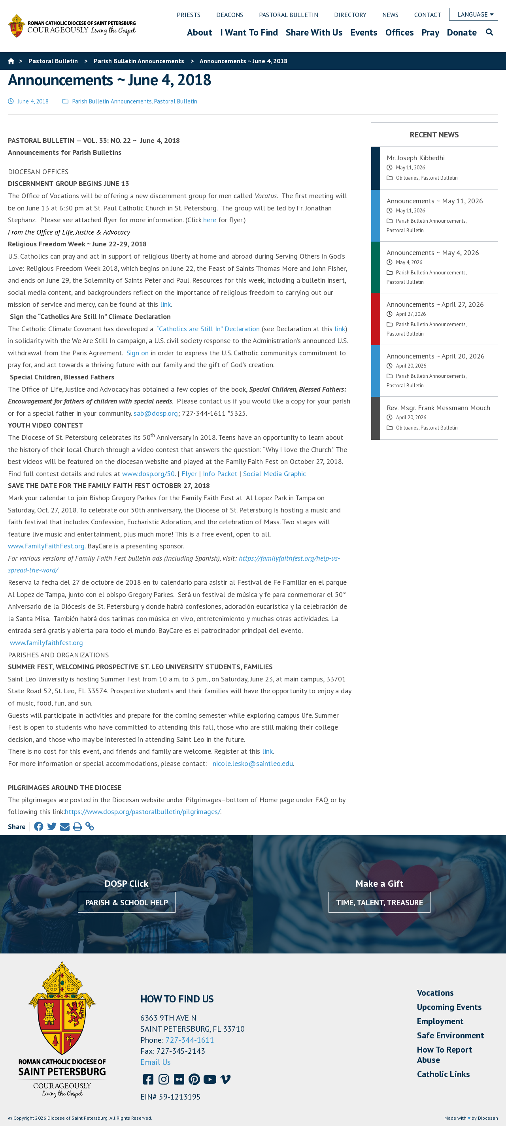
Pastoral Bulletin (175, 101)
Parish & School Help (126, 902)
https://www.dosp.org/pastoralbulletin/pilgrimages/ (142, 811)
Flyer (189, 473)
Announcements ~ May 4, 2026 (433, 252)
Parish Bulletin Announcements (112, 101)
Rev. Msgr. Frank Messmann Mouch (438, 407)
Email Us (155, 1062)
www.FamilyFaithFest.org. (47, 545)
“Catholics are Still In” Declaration (208, 328)
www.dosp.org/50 (148, 473)
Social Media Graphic (274, 473)
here (209, 219)
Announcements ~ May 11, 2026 (435, 200)
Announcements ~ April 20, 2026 (436, 355)
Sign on (137, 352)
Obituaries (407, 178)
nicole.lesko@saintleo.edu (253, 763)
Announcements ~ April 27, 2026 (435, 304)
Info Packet (220, 473)
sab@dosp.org (156, 413)
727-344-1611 (190, 1040)
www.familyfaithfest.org (46, 642)
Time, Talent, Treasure (379, 902)
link (165, 304)
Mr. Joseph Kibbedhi (416, 157)
